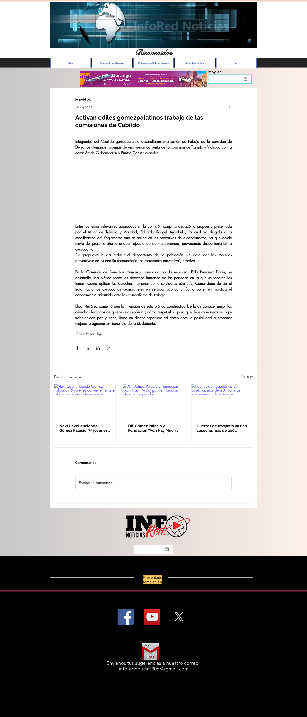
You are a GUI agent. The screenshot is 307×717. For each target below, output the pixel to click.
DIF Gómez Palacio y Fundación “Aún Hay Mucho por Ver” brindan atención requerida (153, 428)
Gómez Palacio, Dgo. (89, 334)
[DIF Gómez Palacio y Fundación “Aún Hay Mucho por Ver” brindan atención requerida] (153, 401)
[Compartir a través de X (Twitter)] (88, 348)
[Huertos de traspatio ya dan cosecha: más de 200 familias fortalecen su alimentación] (222, 401)
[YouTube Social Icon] (152, 617)
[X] (179, 617)
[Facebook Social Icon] (126, 617)
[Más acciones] (229, 107)
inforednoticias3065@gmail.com (154, 669)
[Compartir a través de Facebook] (77, 348)
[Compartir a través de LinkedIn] (98, 348)
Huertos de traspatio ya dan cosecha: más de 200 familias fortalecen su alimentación (222, 428)
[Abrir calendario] (245, 79)
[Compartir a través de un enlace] (108, 348)
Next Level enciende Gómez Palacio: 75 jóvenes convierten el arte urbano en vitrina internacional (83, 428)
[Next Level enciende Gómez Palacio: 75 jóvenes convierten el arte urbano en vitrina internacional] (84, 401)
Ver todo (248, 376)
